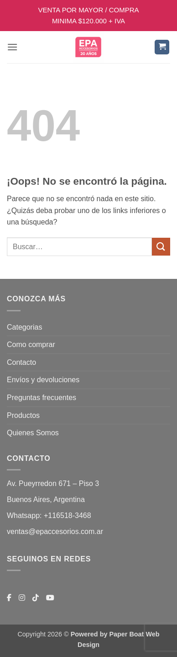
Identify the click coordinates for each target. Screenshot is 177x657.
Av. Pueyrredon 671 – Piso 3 (53, 483)
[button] (12, 47)
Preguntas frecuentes (41, 397)
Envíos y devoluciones (43, 380)
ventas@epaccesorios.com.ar (55, 531)
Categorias (24, 327)
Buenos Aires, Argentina (46, 499)
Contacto (21, 362)
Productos (23, 415)
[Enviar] (161, 247)
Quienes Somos (33, 433)
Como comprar (31, 344)
